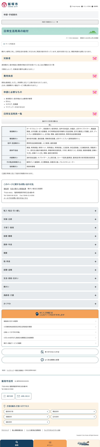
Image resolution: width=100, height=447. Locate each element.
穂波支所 (56, 411)
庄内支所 (56, 417)
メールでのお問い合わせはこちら (16, 198)
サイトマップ (5, 430)
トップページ (10, 370)
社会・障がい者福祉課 (18, 189)
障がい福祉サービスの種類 (12, 343)
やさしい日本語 (87, 6)
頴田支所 (9, 422)
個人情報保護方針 (17, 430)
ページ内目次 (10, 44)
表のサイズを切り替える (50, 121)
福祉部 (6, 189)
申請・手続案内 (19, 370)
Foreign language (76, 6)
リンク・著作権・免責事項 (33, 430)
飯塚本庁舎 (9, 411)
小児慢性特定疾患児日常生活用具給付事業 (18, 327)
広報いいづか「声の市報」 (12, 332)
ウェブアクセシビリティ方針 (52, 430)
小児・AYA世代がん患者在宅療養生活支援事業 (19, 338)
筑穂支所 (9, 417)
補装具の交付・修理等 (11, 321)
